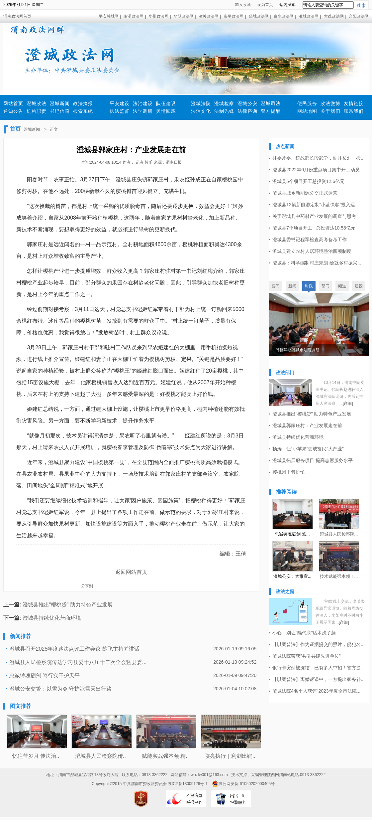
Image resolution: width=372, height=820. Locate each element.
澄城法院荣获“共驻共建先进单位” (306, 656)
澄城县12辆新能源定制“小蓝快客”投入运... (315, 204)
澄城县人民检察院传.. (100, 756)
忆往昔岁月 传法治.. (35, 756)
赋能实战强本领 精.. (165, 756)
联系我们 (354, 111)
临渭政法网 (133, 16)
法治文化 (201, 111)
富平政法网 (233, 16)
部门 (325, 286)
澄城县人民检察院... (339, 534)
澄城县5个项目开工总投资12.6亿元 (308, 181)
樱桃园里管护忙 (288, 472)
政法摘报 (83, 103)
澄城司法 (271, 103)
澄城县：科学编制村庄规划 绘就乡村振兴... (316, 262)
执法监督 (120, 111)
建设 (359, 286)
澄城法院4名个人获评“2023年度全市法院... (316, 691)
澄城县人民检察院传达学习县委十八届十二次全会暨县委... (77, 662)
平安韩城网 (109, 16)
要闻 (276, 286)
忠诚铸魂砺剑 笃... (292, 534)
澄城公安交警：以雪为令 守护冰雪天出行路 (60, 689)
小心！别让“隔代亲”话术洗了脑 (304, 632)
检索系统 (83, 111)
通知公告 (13, 111)
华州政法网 (158, 16)
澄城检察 (224, 103)
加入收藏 (243, 4)
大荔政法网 (334, 16)
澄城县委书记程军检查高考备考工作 (309, 239)
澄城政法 (36, 103)
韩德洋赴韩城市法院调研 (298, 350)
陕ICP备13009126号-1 (188, 783)
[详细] (348, 403)
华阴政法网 (184, 16)
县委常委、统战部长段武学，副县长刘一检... (318, 158)
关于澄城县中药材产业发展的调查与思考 (314, 216)
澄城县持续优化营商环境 (52, 618)
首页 (15, 129)
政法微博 (330, 103)
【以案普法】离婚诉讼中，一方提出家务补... (318, 679)
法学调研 (143, 111)
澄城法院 (201, 103)
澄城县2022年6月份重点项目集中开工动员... (318, 169)
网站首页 (13, 103)
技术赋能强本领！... (339, 576)
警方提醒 (271, 111)
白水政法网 (284, 16)
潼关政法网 (209, 16)
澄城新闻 (60, 103)
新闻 (292, 286)
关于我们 (330, 111)
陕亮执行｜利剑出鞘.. (230, 756)
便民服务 (307, 103)
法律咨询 (247, 111)
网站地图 (307, 111)
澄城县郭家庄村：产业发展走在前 (307, 425)
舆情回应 (166, 111)
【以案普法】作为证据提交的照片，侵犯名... (318, 644)
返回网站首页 (131, 572)
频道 (342, 286)
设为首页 (265, 4)
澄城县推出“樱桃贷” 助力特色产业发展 (68, 604)
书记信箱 (60, 111)
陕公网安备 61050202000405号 (243, 783)
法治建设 (143, 103)
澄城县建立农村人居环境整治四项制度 (311, 251)
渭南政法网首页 (17, 16)
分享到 (87, 586)
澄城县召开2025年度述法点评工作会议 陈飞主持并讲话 (74, 649)
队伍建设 (166, 103)
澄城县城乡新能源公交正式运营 (304, 193)
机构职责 (36, 111)
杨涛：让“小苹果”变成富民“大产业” (308, 448)
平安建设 (120, 103)
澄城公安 (247, 103)
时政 (309, 286)
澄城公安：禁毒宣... (292, 576)
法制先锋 (224, 111)
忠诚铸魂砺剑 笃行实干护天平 (44, 675)
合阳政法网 (359, 16)
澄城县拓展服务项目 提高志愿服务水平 (312, 460)
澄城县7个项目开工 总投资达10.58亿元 (313, 228)
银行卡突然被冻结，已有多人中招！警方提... (318, 667)
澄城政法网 (309, 16)
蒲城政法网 (259, 16)
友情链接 (354, 103)
